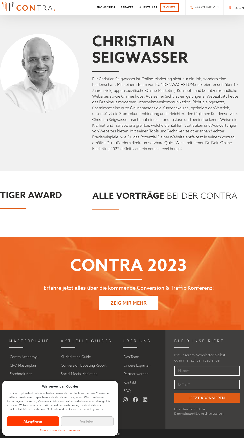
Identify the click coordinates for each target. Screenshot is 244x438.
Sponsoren (106, 7)
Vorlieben (87, 421)
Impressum (75, 430)
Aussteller (148, 7)
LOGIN (239, 8)
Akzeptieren (33, 421)
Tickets (169, 7)
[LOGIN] (230, 7)
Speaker (127, 7)
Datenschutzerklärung (53, 430)
